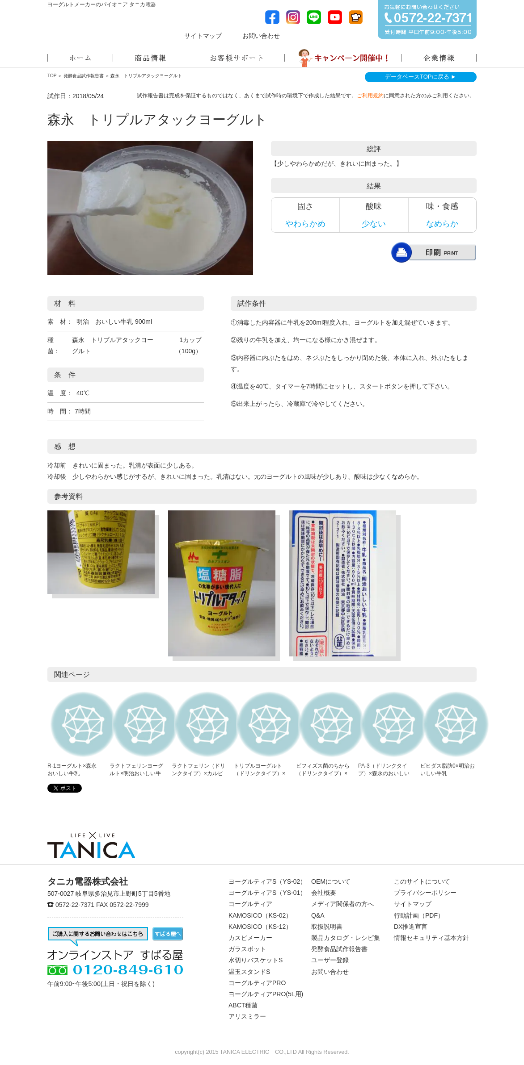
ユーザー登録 (330, 960)
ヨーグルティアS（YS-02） (267, 881)
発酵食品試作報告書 (83, 75)
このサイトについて (422, 881)
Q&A (318, 915)
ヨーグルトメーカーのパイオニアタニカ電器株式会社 (91, 29)
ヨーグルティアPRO (257, 982)
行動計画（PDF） (419, 915)
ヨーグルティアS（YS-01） (267, 892)
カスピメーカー (250, 937)
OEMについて (331, 881)
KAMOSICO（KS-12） (260, 926)
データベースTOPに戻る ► (420, 76)
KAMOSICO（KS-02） (260, 915)
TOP (51, 75)
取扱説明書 (326, 926)
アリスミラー (247, 1016)
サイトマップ (203, 36)
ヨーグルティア (250, 903)
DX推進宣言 (410, 926)
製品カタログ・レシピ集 (345, 937)
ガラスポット (247, 948)
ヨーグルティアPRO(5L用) (265, 994)
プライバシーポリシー (425, 892)
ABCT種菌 (243, 1005)
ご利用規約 (370, 95)
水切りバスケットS (255, 960)
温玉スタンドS (249, 971)
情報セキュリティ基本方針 (431, 937)
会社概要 (323, 892)
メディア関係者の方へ (327, 35)
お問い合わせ (261, 36)
